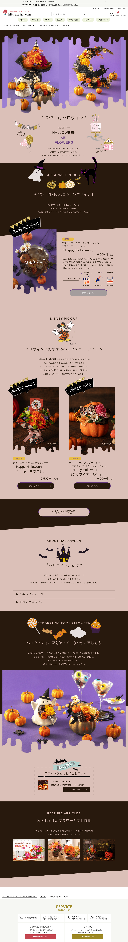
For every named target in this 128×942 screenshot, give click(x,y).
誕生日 (22, 20)
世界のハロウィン (29, 601)
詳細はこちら (35, 486)
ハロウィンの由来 (29, 593)
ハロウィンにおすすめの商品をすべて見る (63, 512)
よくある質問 (122, 8)
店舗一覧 (103, 20)
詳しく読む (76, 789)
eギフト (35, 20)
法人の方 (88, 20)
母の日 (47, 20)
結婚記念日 (73, 20)
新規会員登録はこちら (40, 936)
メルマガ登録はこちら (87, 936)
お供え (59, 20)
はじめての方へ (97, 8)
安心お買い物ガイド (110, 8)
